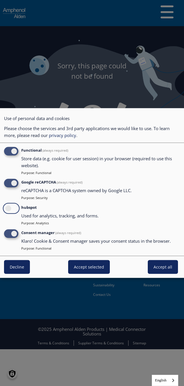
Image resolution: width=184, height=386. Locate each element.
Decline (17, 266)
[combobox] (165, 380)
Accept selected (89, 266)
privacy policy (62, 135)
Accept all (163, 266)
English (160, 380)
